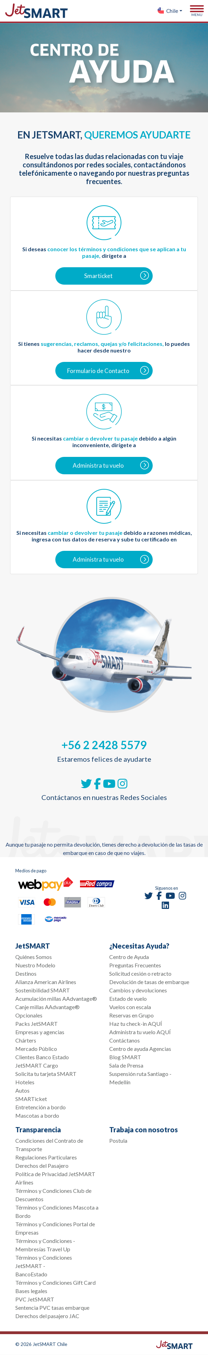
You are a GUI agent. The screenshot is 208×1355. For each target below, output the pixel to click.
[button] (169, 11)
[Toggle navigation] (197, 11)
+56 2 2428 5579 (104, 745)
